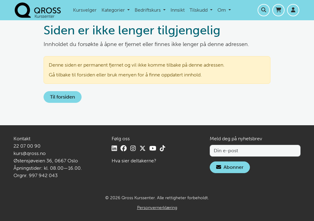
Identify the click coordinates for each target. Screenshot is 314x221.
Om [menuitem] (222, 10)
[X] (143, 148)
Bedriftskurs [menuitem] (148, 10)
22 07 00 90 (26, 146)
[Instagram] (133, 148)
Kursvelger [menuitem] (85, 10)
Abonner (229, 167)
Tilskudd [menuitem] (199, 10)
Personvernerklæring (157, 207)
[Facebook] (124, 148)
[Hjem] (38, 10)
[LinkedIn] (114, 148)
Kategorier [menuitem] (113, 10)
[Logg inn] (293, 10)
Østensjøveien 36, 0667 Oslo (45, 161)
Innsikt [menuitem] (177, 10)
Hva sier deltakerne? (134, 161)
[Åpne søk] (264, 10)
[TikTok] (162, 148)
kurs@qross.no (29, 153)
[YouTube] (152, 148)
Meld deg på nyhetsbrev (236, 139)
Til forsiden (62, 97)
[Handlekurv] (278, 10)
